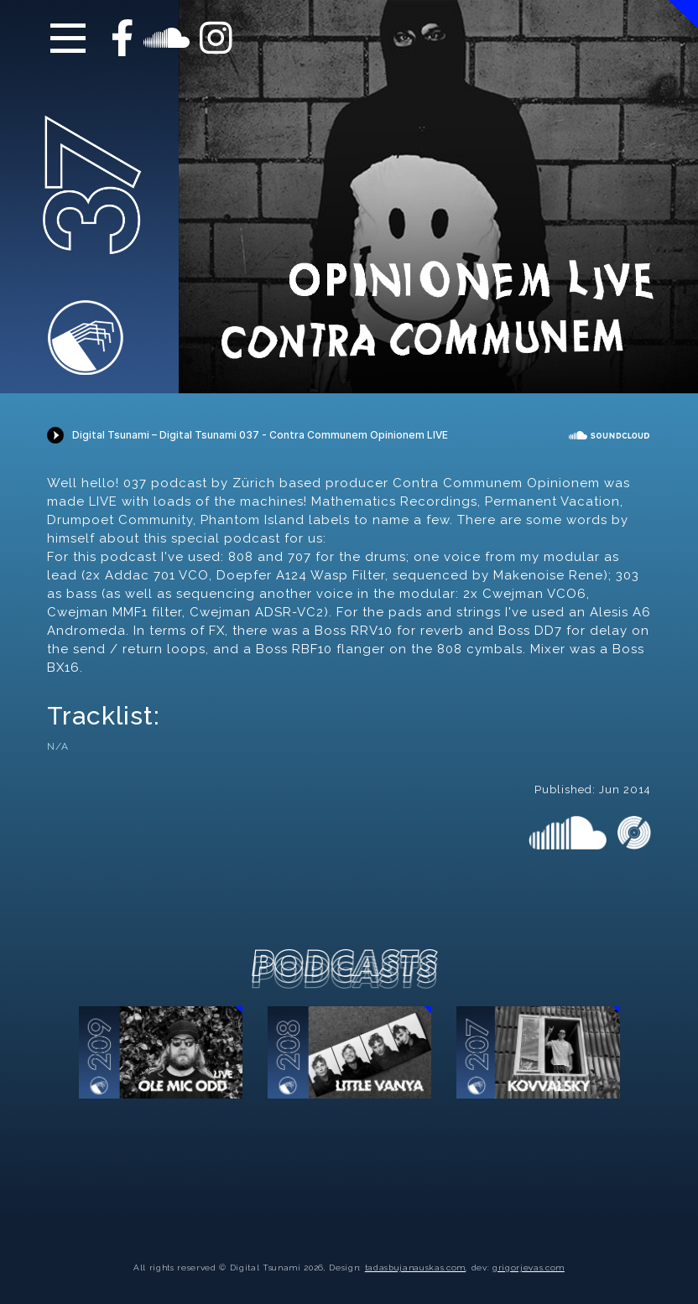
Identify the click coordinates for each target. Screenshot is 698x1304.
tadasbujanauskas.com (415, 1267)
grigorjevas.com (528, 1267)
